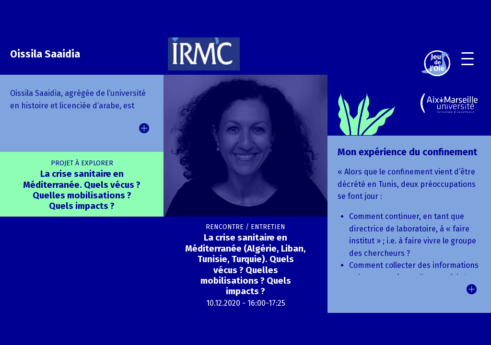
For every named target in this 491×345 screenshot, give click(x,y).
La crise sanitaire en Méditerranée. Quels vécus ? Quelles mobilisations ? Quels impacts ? (81, 185)
